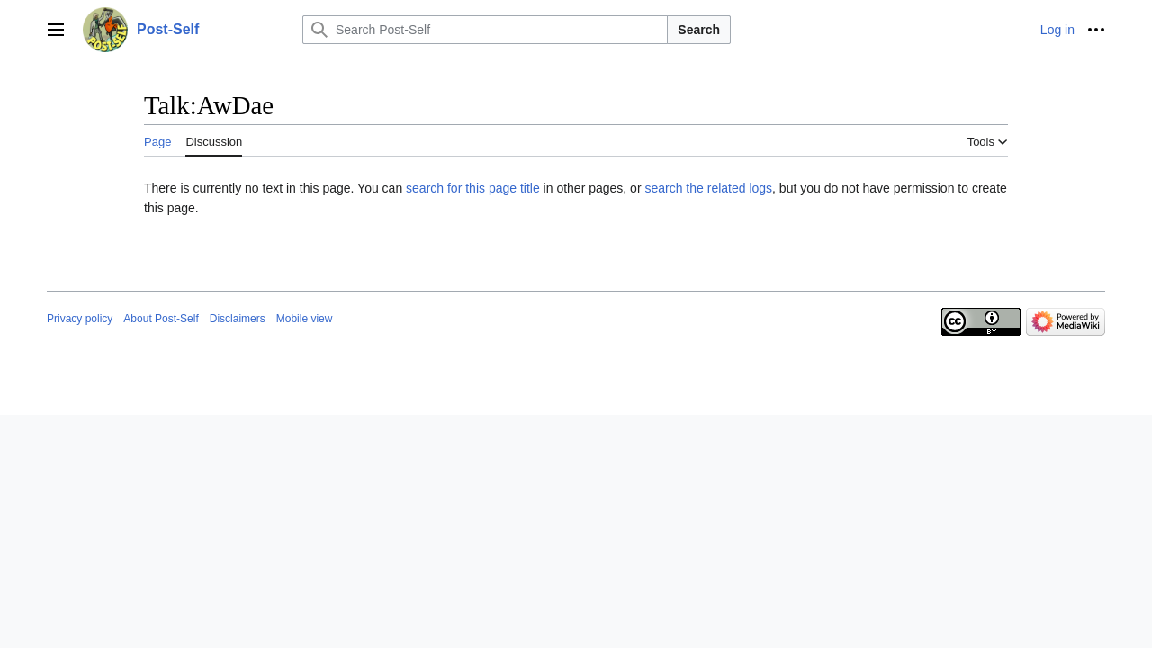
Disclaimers (238, 318)
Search (699, 29)
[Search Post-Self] (485, 29)
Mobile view (304, 318)
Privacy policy (79, 318)
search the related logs (708, 188)
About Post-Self (160, 318)
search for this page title (473, 188)
